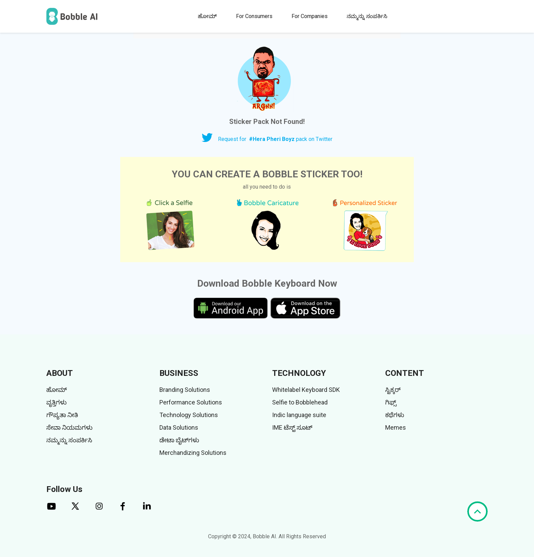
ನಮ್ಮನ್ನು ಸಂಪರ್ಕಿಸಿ (367, 16)
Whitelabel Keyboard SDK (306, 389)
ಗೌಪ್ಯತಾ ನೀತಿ (62, 414)
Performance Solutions (190, 402)
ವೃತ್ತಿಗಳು (56, 402)
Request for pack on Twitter (275, 139)
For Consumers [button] (254, 16)
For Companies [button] (310, 16)
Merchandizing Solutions (192, 452)
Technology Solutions (188, 414)
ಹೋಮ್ (207, 16)
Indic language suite (299, 414)
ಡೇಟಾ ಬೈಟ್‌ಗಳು (179, 440)
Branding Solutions (184, 389)
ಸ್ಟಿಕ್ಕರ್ (392, 389)
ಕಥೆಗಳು (394, 414)
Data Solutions (178, 427)
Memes (395, 427)
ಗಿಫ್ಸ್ (390, 402)
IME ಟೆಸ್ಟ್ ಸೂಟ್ (292, 427)
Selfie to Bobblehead (300, 402)
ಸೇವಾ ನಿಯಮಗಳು (69, 427)
